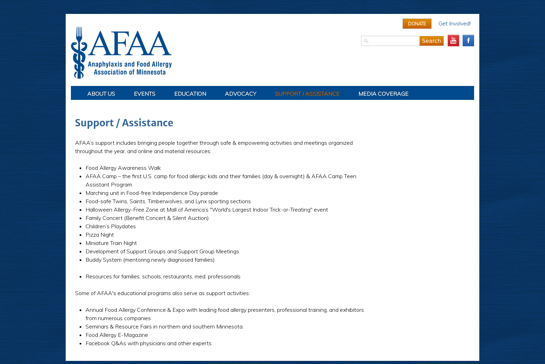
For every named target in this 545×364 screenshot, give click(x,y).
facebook (468, 40)
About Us (101, 93)
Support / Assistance (307, 93)
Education (190, 93)
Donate (417, 23)
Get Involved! (455, 23)
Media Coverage (383, 93)
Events (144, 93)
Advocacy (240, 93)
